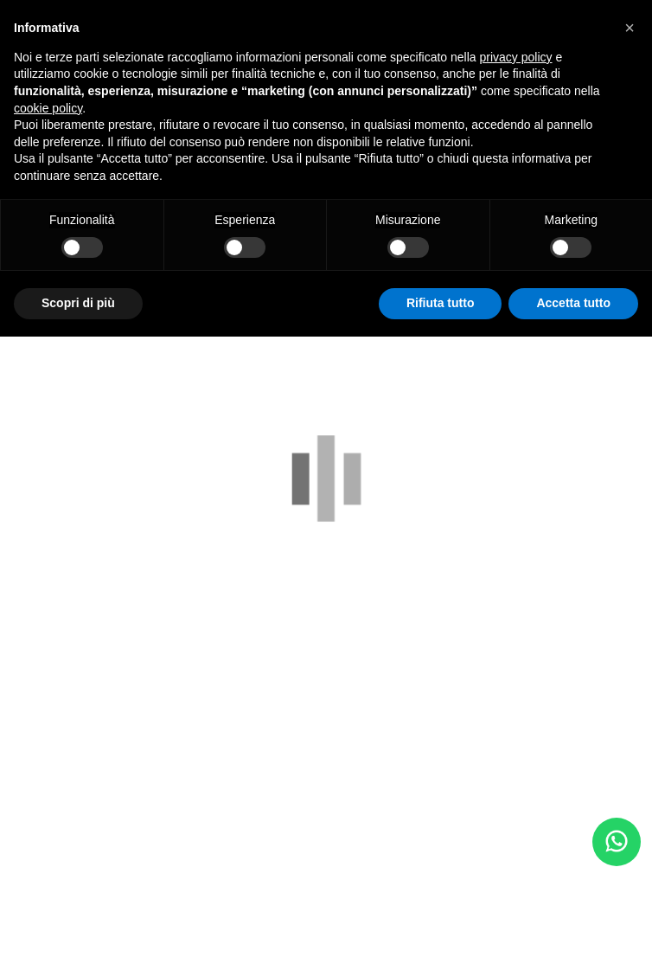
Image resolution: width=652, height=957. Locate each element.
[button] (629, 28)
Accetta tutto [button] (573, 303)
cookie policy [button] (48, 108)
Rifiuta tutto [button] (440, 303)
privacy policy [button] (516, 57)
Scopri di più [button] (78, 303)
